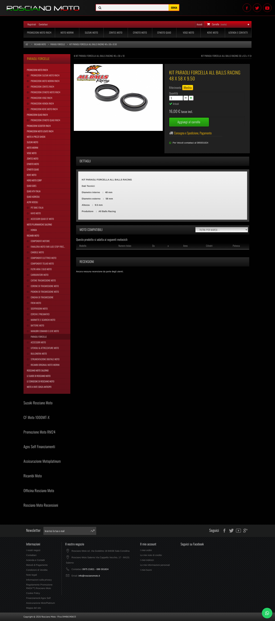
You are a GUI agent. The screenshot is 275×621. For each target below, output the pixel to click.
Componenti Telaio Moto (42, 263)
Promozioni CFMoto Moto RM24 (45, 92)
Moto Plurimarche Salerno (39, 224)
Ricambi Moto (33, 235)
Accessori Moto (38, 342)
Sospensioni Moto (39, 308)
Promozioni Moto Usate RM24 (40, 131)
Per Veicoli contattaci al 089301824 (190, 142)
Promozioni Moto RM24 (39, 32)
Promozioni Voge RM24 (41, 98)
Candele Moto (37, 252)
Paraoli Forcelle (38, 336)
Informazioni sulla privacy (39, 579)
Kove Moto (212, 32)
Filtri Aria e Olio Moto (41, 269)
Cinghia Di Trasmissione (41, 297)
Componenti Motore (40, 241)
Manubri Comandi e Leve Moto (44, 331)
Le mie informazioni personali (155, 565)
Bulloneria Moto (38, 353)
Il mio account (148, 544)
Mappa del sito (33, 608)
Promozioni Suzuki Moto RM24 (44, 75)
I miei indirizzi (147, 560)
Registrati (32, 24)
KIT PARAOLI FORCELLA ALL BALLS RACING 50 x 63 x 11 (226, 55)
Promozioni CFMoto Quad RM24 (45, 120)
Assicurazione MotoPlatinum (40, 603)
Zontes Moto (115, 32)
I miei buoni (146, 570)
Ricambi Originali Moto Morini (44, 365)
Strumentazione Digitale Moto (44, 359)
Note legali (31, 575)
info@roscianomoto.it (89, 575)
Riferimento (175, 87)
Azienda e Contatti (238, 32)
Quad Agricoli (33, 196)
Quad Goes (31, 185)
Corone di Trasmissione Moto (44, 286)
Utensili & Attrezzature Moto (44, 348)
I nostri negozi (33, 550)
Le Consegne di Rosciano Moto (40, 381)
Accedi (199, 24)
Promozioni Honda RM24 (42, 103)
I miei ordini (146, 550)
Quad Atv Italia (34, 191)
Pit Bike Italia (36, 207)
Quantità (173, 93)
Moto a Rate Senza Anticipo (39, 386)
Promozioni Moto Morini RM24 (44, 81)
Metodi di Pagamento (37, 565)
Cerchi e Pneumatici (39, 314)
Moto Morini (67, 32)
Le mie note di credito (151, 555)
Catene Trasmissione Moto (43, 280)
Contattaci (43, 24)
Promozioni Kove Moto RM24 (44, 109)
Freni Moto (35, 303)
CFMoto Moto (140, 32)
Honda (33, 230)
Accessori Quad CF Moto (42, 219)
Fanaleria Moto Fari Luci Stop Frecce (48, 246)
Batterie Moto (37, 325)
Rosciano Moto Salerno (38, 370)
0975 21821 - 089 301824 (95, 569)
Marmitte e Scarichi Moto (42, 319)
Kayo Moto (35, 213)
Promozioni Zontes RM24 (42, 86)
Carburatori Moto (39, 274)
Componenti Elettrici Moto (43, 258)
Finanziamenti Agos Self (38, 598)
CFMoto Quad (164, 32)
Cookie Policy (33, 593)
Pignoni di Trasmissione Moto (44, 291)
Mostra (188, 87)
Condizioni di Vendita (36, 570)
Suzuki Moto (91, 32)
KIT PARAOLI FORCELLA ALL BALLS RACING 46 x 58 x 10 (99, 55)
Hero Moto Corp (34, 180)
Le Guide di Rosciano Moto (39, 376)
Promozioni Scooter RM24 (39, 126)
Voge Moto (188, 32)
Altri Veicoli (32, 202)
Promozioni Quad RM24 (37, 114)
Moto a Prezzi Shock (36, 136)
